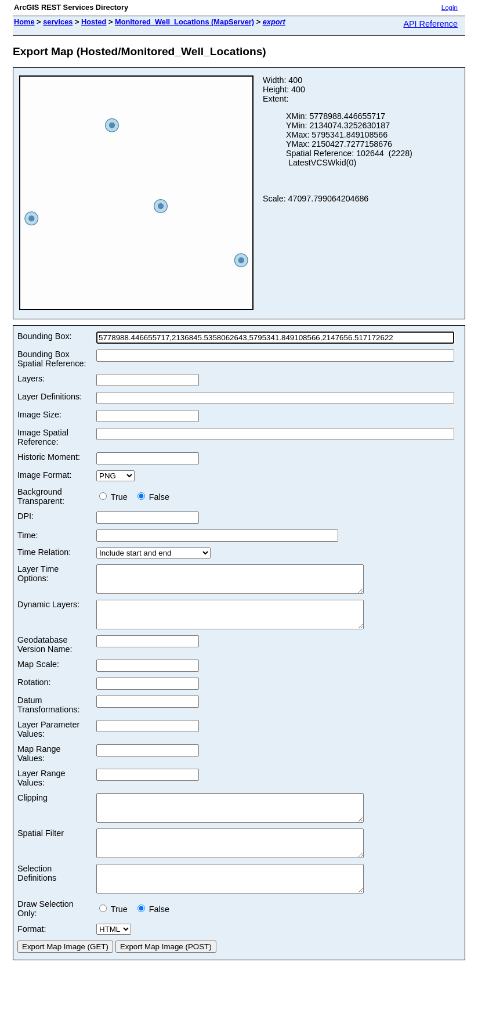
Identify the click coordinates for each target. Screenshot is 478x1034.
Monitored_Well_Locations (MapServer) (184, 21)
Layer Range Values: (41, 788)
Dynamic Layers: (48, 609)
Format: (31, 955)
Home (24, 21)
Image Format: (44, 475)
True (115, 497)
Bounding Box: (44, 336)
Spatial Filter (40, 848)
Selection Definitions (36, 894)
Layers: (31, 378)
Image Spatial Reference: (42, 437)
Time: (27, 535)
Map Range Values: (38, 764)
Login (449, 7)
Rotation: (34, 692)
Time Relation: (44, 552)
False (153, 497)
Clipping (32, 808)
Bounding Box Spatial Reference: (51, 359)
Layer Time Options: (38, 573)
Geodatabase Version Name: (44, 655)
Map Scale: (38, 674)
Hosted (93, 21)
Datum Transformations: (48, 715)
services (58, 21)
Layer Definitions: (49, 396)
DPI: (25, 516)
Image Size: (39, 414)
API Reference (430, 23)
